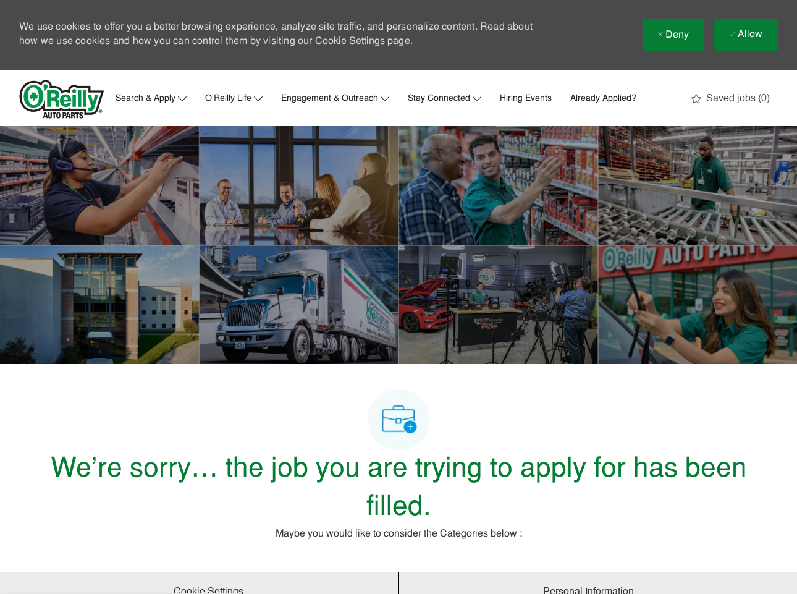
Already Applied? (603, 99)
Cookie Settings (350, 41)
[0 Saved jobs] (730, 98)
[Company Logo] (62, 99)
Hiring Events (526, 99)
